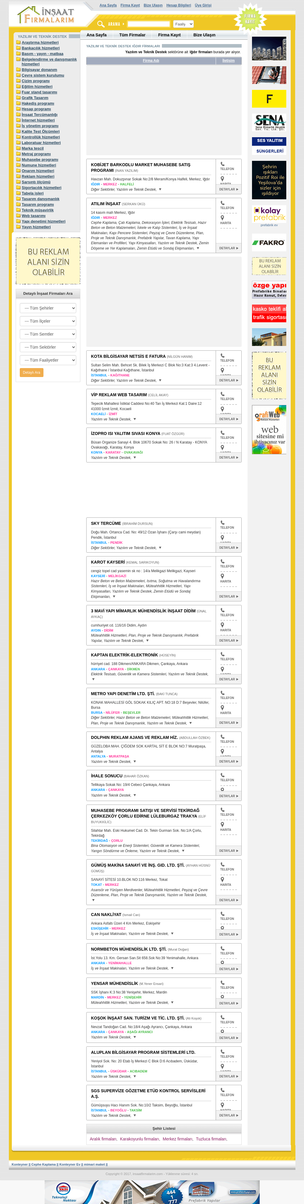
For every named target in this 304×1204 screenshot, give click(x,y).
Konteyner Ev (69, 1164)
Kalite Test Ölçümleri (41, 131)
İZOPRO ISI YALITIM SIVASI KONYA (125, 433)
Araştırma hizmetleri (40, 42)
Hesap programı (36, 109)
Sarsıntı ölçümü (36, 182)
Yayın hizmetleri (36, 227)
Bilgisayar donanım (39, 69)
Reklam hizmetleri (38, 176)
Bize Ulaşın (153, 5)
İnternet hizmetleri (38, 120)
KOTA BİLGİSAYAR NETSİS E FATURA (128, 356)
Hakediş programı (38, 103)
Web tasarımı (34, 215)
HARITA (225, 223)
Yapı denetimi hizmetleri (44, 221)
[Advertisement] (141, 112)
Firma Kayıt (130, 5)
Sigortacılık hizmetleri (41, 187)
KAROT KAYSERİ (108, 562)
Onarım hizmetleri (38, 171)
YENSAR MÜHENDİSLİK (114, 983)
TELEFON (227, 166)
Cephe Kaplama (43, 1164)
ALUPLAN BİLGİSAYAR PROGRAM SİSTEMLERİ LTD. (143, 1052)
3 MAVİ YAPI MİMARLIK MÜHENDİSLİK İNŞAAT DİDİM (143, 611)
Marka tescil (33, 148)
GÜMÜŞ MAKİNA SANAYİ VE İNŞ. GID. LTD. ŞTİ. (138, 865)
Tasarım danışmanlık (41, 199)
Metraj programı (36, 154)
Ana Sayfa (108, 5)
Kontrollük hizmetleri (41, 137)
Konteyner (20, 1164)
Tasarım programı (38, 204)
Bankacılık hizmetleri (41, 48)
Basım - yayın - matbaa (43, 53)
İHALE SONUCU (107, 775)
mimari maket (94, 1164)
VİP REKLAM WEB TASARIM (119, 394)
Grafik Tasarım (35, 98)
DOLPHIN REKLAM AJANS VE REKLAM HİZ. (134, 737)
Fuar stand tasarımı (39, 92)
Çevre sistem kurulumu (43, 75)
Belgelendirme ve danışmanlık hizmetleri (49, 61)
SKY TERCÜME (106, 523)
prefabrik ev (269, 225)
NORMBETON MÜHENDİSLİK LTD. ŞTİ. (129, 949)
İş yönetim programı (40, 126)
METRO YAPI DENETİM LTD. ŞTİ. (123, 693)
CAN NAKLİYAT (106, 914)
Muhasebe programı (40, 159)
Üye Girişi (203, 5)
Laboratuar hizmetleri (41, 142)
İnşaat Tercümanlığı (40, 114)
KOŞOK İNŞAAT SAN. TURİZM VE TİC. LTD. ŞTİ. (138, 1018)
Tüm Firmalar (132, 35)
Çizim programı (36, 81)
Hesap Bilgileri (178, 5)
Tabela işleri (33, 193)
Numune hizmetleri (39, 165)
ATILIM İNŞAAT (106, 203)
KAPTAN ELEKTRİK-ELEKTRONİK (124, 655)
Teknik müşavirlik (38, 210)
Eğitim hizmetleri (37, 86)
